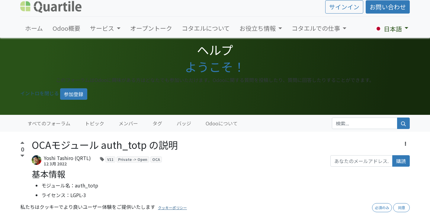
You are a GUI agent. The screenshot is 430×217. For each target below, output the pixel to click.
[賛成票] (22, 143)
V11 (110, 159)
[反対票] (22, 156)
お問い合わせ (388, 6)
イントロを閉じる (39, 93)
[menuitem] (34, 28)
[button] (405, 143)
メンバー (128, 123)
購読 (401, 161)
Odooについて (222, 123)
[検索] (403, 123)
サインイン (344, 6)
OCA (156, 159)
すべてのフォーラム (48, 123)
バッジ (184, 123)
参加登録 (73, 94)
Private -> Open (132, 159)
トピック (94, 123)
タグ (157, 123)
